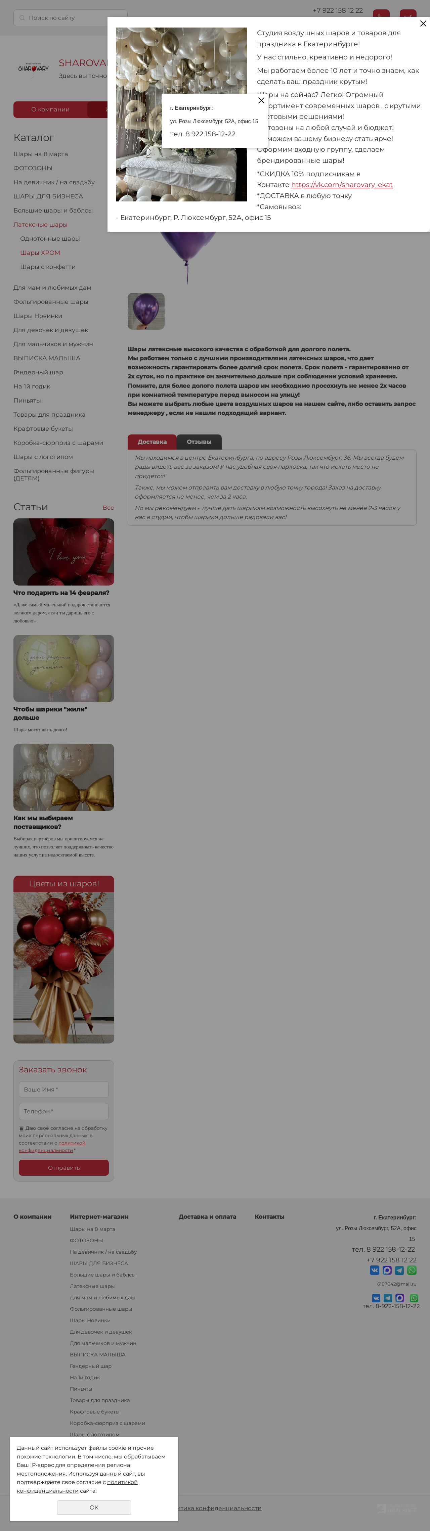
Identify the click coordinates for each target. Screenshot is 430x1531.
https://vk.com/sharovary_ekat (342, 184)
